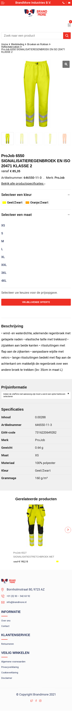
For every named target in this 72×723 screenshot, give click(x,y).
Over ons (7, 626)
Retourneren (9, 651)
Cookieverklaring (12, 683)
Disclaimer (8, 689)
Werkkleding (21, 44)
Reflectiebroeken (12, 47)
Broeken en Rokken (45, 44)
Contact (6, 632)
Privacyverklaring (12, 676)
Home (5, 44)
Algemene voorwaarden (17, 670)
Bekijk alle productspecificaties (23, 185)
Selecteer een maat (17, 217)
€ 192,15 (22, 564)
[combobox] (32, 35)
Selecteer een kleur (16, 196)
